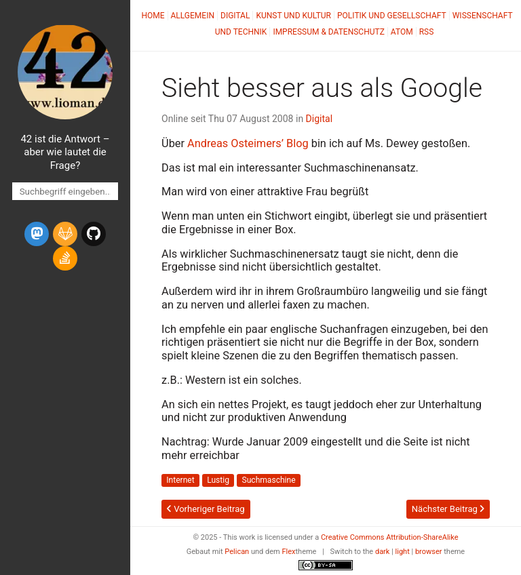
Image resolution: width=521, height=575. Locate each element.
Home (152, 15)
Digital (235, 15)
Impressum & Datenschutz (328, 32)
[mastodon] (36, 234)
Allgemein (193, 15)
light (402, 551)
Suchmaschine (269, 480)
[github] (93, 234)
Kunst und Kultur (293, 15)
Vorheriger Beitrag (206, 509)
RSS (426, 32)
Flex (288, 551)
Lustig (218, 480)
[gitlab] (65, 234)
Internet (180, 480)
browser (428, 551)
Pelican (237, 551)
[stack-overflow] (65, 258)
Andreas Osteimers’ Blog (248, 143)
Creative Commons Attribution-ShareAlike (390, 537)
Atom (402, 32)
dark (382, 551)
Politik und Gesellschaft (391, 15)
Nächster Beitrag (448, 509)
